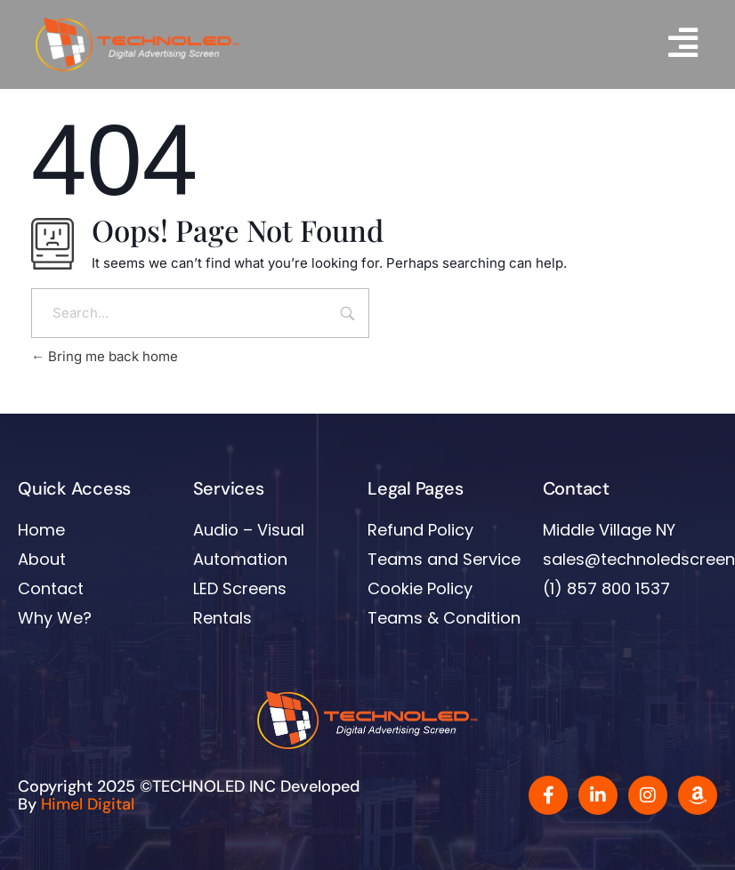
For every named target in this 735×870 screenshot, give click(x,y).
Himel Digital (87, 820)
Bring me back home (104, 372)
